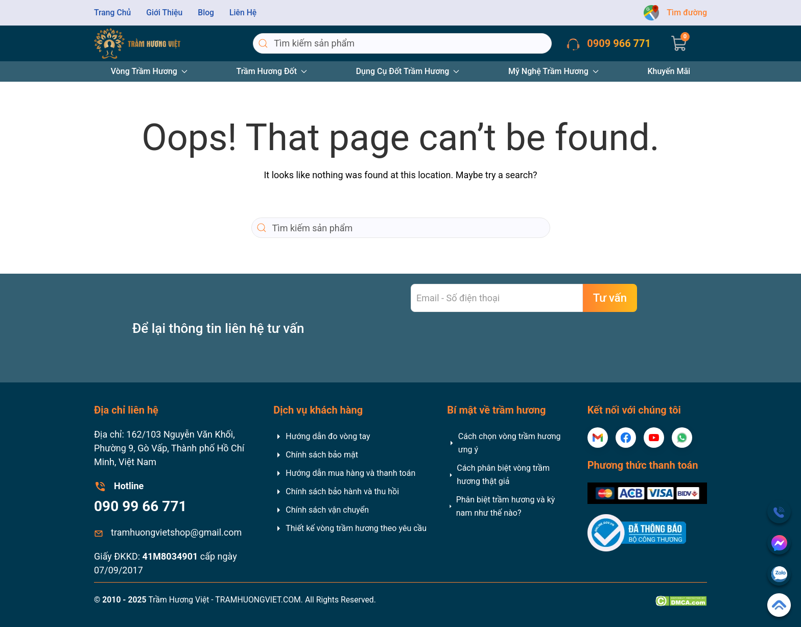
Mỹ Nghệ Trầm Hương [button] (553, 71)
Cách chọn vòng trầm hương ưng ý (503, 442)
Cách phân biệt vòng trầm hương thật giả (498, 474)
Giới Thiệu (164, 12)
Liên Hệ (242, 12)
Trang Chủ (112, 12)
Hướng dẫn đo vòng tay (321, 436)
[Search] (402, 43)
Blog (206, 12)
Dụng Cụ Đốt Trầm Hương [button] (408, 71)
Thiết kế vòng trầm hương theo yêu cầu (350, 528)
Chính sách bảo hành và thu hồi (336, 492)
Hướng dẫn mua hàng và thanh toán (344, 473)
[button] (679, 43)
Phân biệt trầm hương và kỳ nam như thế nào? (501, 506)
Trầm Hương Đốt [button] (272, 71)
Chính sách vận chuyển (321, 510)
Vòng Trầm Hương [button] (149, 71)
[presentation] (488, 342)
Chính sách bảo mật (315, 455)
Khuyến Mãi (668, 71)
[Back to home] (137, 43)
